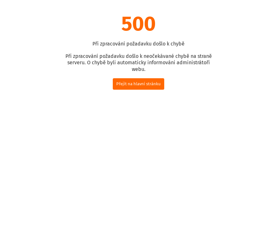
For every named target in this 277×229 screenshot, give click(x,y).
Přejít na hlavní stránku (138, 84)
